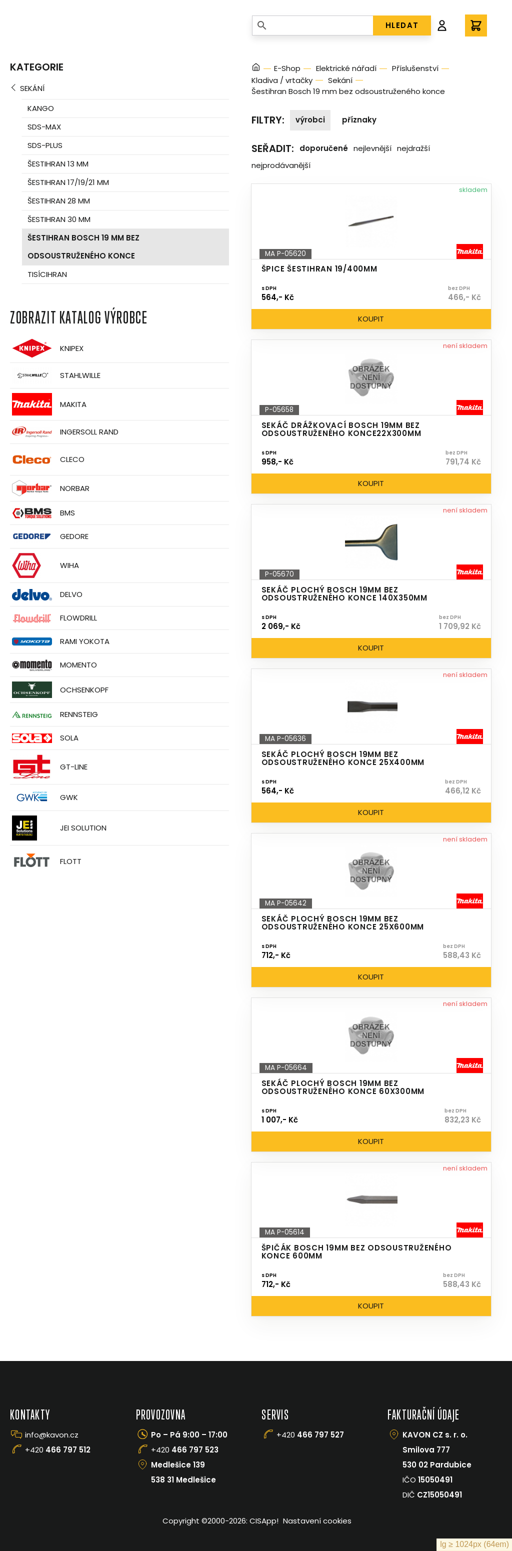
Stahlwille (55, 376)
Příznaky (359, 119)
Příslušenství (415, 68)
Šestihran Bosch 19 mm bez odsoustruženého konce (84, 246)
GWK (44, 797)
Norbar (50, 488)
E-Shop (287, 68)
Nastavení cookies (317, 1521)
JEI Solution (58, 828)
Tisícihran (47, 274)
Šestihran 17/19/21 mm (68, 182)
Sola (44, 738)
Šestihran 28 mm (59, 201)
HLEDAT (402, 25)
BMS (42, 513)
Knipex (47, 348)
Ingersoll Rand (64, 432)
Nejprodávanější (281, 165)
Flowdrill (53, 618)
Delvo (46, 594)
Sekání (32, 88)
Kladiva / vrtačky (282, 80)
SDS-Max (44, 127)
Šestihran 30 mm (59, 219)
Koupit (371, 319)
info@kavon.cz (51, 1435)
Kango (41, 108)
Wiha (44, 565)
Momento (53, 665)
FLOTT (46, 861)
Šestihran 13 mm (58, 163)
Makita (48, 404)
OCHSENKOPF (59, 690)
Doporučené (324, 148)
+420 (57, 1449)
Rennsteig (54, 714)
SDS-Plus (45, 145)
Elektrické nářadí (346, 68)
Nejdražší (413, 148)
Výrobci (310, 119)
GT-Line (49, 767)
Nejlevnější (373, 148)
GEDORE (49, 536)
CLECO (47, 459)
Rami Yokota (60, 642)
